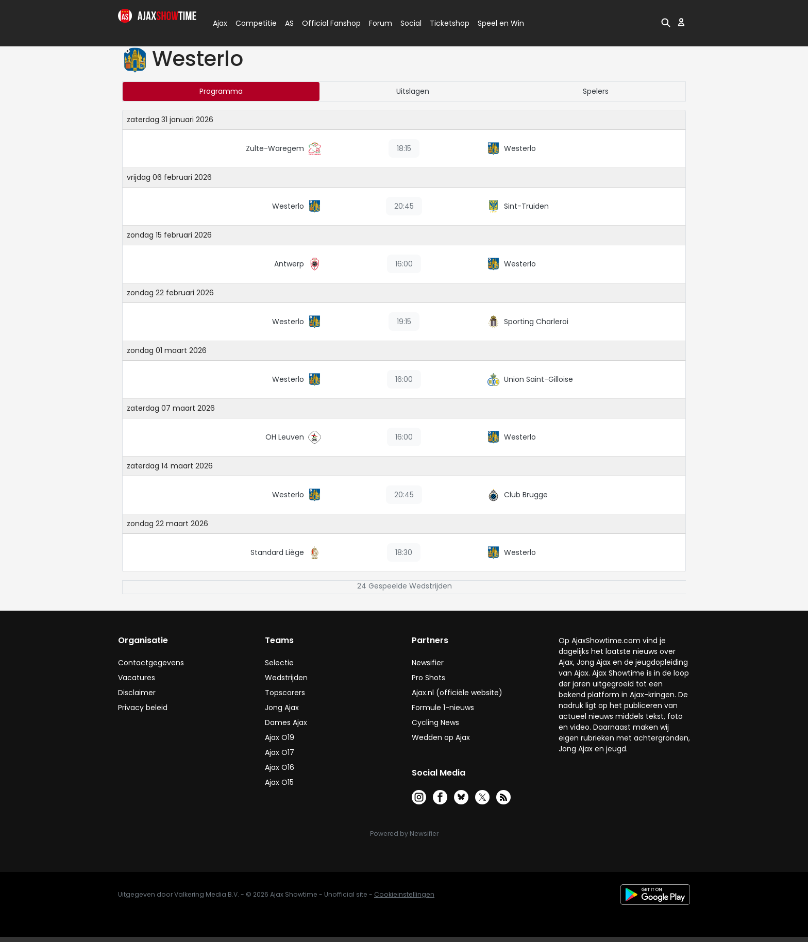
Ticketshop (449, 23)
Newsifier (428, 663)
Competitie (251, 23)
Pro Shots (428, 677)
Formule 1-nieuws (443, 707)
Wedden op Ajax (441, 737)
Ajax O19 (279, 737)
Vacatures (136, 677)
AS (289, 23)
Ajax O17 (279, 752)
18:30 (403, 552)
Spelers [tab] (596, 91)
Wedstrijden (286, 677)
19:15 (404, 321)
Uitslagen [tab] (412, 91)
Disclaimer (137, 692)
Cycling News (435, 722)
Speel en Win (501, 23)
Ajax (219, 23)
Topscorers (285, 692)
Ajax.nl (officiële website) (457, 692)
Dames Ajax (286, 722)
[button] (665, 22)
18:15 (404, 148)
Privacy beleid (142, 707)
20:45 (404, 206)
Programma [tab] (221, 91)
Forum (380, 23)
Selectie (279, 663)
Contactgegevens (151, 663)
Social (409, 23)
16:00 (404, 264)
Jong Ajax (282, 707)
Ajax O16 (279, 767)
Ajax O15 (279, 782)
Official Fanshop (325, 23)
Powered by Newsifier (404, 833)
